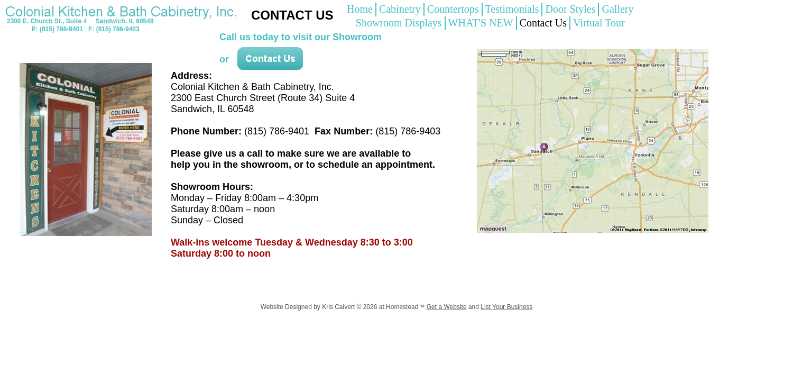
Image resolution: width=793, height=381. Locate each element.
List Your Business (506, 307)
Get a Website (447, 307)
